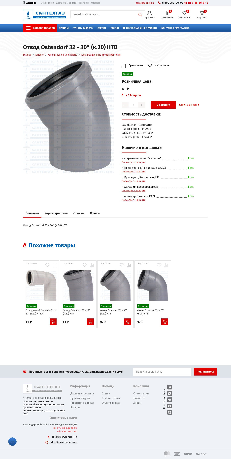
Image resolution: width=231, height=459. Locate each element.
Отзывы (95, 2)
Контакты (83, 2)
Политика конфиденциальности (38, 401)
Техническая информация (140, 28)
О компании (47, 2)
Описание (32, 213)
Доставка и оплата (66, 2)
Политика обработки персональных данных (43, 404)
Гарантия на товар (82, 402)
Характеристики (56, 213)
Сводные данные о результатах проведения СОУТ (44, 412)
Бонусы (75, 407)
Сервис (101, 28)
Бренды (64, 28)
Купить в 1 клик (189, 104)
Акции (137, 402)
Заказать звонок (145, 2)
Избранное (162, 65)
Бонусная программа (175, 28)
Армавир (31, 2)
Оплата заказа (111, 402)
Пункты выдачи (83, 28)
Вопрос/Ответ (111, 398)
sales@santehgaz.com (63, 442)
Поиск (140, 14)
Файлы (95, 213)
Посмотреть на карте (133, 162)
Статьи (114, 28)
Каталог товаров (44, 28)
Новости (138, 398)
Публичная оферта (32, 407)
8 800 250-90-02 (172, 2)
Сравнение (136, 65)
